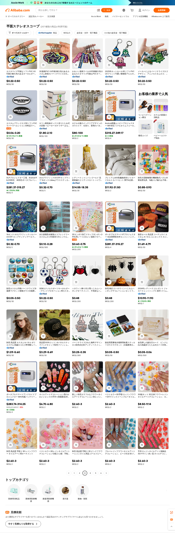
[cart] (133, 11)
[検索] (106, 10)
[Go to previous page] (68, 473)
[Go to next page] (106, 473)
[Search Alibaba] (66, 10)
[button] (98, 10)
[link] (171, 512)
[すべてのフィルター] (18, 33)
